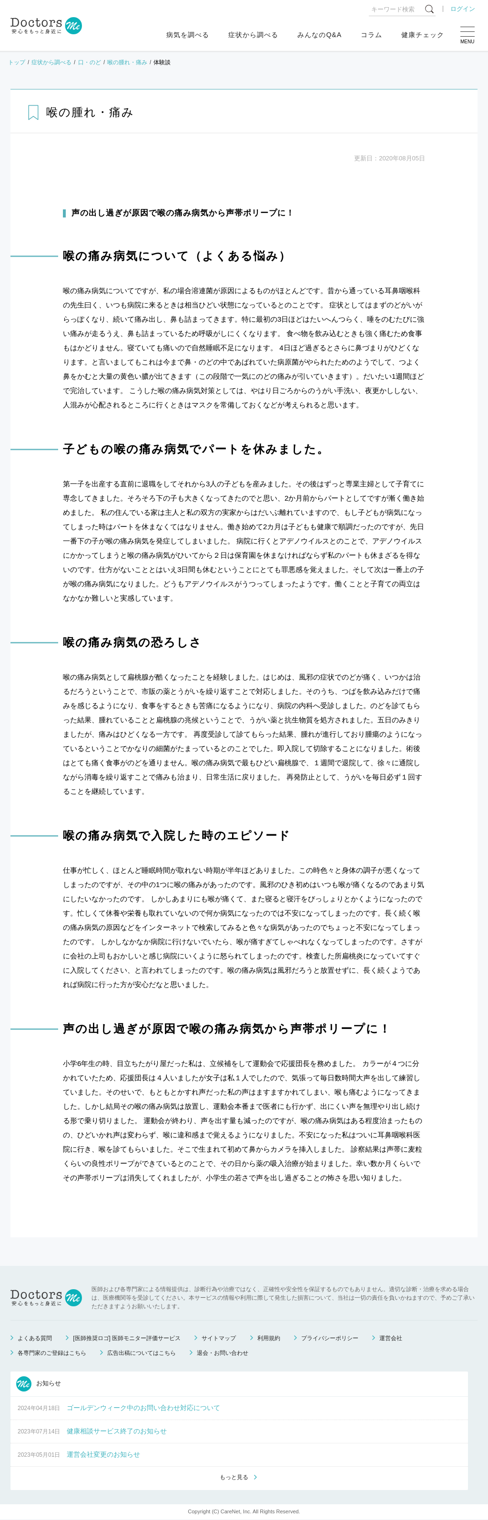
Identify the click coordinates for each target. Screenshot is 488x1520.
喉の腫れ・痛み (127, 62)
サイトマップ (219, 1338)
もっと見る (234, 1477)
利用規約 (268, 1338)
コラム (371, 35)
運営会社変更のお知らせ (103, 1454)
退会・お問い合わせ (222, 1353)
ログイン (462, 8)
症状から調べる (253, 35)
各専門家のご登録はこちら (52, 1353)
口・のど (89, 62)
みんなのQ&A (319, 35)
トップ (16, 62)
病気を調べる (187, 35)
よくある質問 (35, 1338)
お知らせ (38, 1384)
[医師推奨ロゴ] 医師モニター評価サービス (127, 1338)
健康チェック (422, 35)
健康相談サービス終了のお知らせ (117, 1431)
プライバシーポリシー (329, 1338)
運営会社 (390, 1338)
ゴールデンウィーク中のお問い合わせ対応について (143, 1407)
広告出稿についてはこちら (141, 1353)
